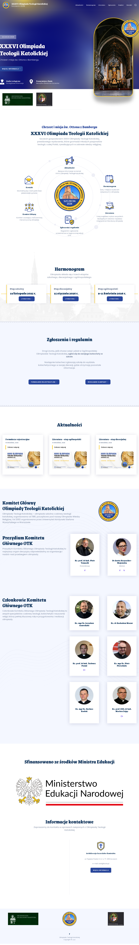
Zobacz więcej (13, 447)
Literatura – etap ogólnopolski (66, 439)
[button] (135, 5)
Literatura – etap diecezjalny (112, 439)
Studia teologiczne (13, 81)
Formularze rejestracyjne (17, 439)
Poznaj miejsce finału (44, 81)
